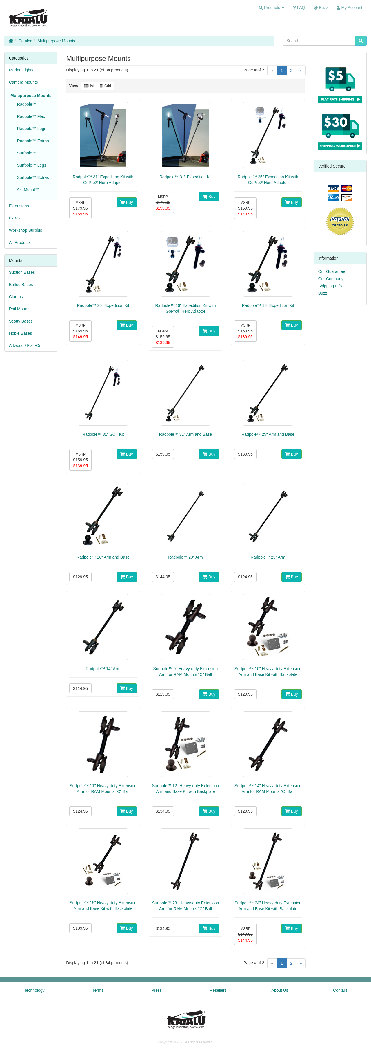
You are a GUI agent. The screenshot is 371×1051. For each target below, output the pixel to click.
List (89, 86)
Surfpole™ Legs (30, 165)
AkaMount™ (27, 189)
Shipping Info (330, 286)
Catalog (25, 41)
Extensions (19, 206)
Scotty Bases (21, 321)
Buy (126, 202)
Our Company (330, 278)
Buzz (322, 293)
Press (156, 990)
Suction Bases (22, 272)
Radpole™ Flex (30, 116)
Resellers (218, 990)
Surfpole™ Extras (32, 177)
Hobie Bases (20, 333)
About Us (280, 990)
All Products (20, 242)
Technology (34, 990)
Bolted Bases (21, 284)
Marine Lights (21, 70)
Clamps (16, 296)
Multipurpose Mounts (56, 41)
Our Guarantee (331, 271)
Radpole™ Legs (30, 128)
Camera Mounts (23, 82)
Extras (15, 218)
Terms (97, 990)
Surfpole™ (25, 153)
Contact (340, 990)
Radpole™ (25, 104)
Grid (105, 86)
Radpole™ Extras (32, 140)
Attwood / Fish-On (25, 345)
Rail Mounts (19, 309)
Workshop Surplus (25, 230)
